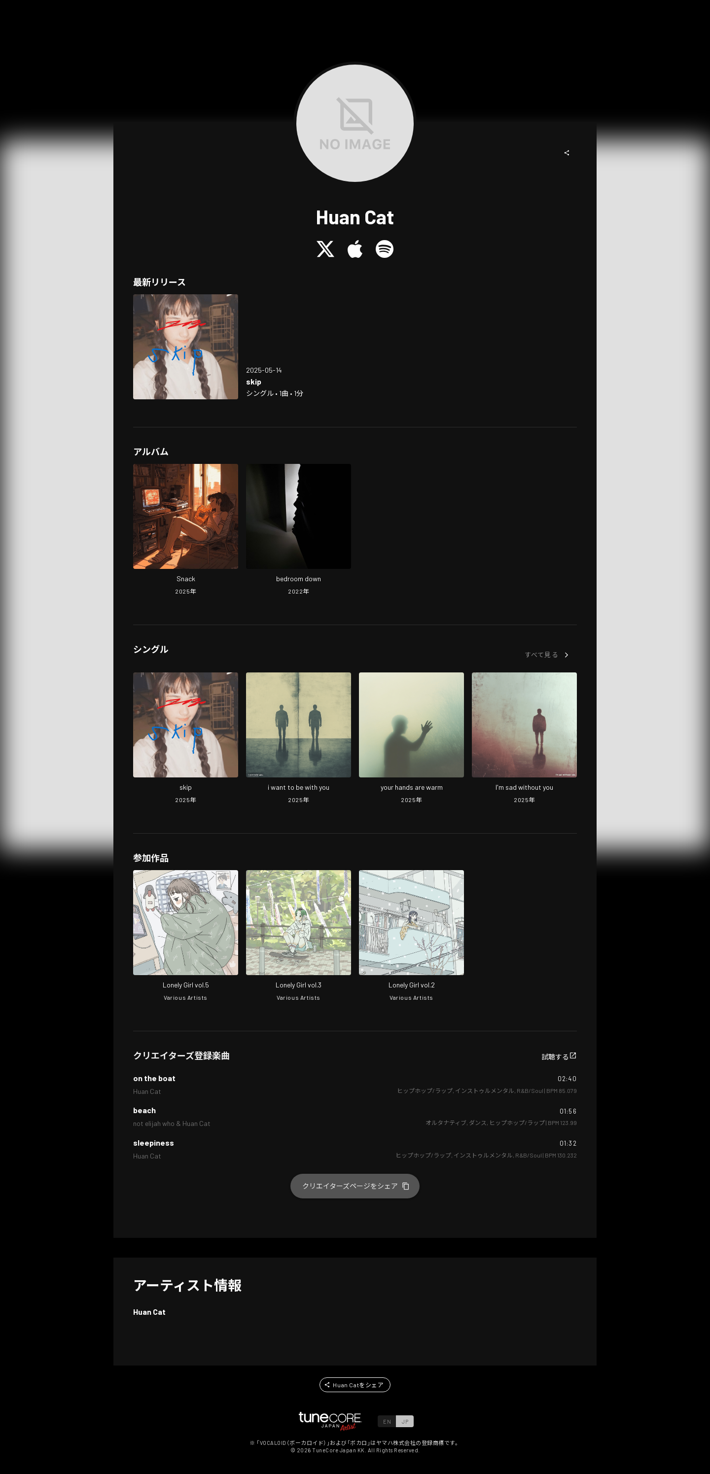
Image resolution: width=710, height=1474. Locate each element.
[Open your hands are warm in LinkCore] (411, 739)
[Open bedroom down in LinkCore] (298, 530)
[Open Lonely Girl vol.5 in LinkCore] (185, 936)
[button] (567, 153)
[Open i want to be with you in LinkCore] (298, 739)
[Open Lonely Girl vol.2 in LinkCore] (411, 936)
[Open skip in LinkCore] (185, 346)
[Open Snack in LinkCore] (185, 530)
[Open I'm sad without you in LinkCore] (524, 739)
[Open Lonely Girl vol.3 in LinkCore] (298, 936)
